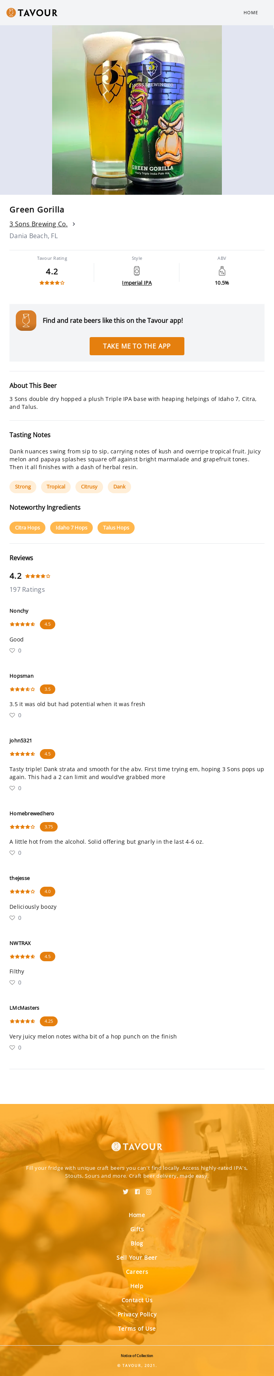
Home (251, 12)
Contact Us (137, 1300)
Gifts (137, 1229)
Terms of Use (137, 1328)
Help (137, 1286)
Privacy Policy (137, 1314)
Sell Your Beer (137, 1257)
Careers (137, 1271)
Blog (137, 1243)
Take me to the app (137, 346)
